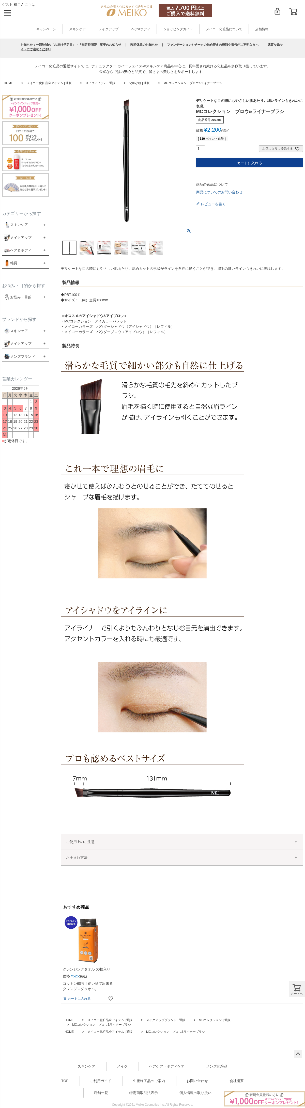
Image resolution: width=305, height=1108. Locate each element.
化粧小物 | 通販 (139, 83)
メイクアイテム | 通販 (100, 83)
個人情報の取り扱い (195, 1093)
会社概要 (237, 1081)
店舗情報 (261, 29)
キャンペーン (46, 29)
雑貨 (13, 263)
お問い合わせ (197, 1081)
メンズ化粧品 (216, 1066)
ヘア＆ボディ (21, 250)
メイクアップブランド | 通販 (165, 1020)
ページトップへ (298, 1054)
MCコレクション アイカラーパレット (95, 321)
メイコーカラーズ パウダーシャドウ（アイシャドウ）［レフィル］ (119, 326)
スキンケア (77, 29)
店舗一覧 (101, 1093)
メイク (122, 1066)
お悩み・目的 (18, 297)
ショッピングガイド (178, 29)
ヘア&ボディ (140, 29)
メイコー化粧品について (224, 29)
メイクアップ (108, 29)
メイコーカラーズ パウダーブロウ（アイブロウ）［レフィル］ (115, 332)
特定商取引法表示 (143, 1093)
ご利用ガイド (100, 1081)
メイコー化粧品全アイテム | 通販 (49, 83)
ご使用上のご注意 (80, 842)
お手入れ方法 (76, 857)
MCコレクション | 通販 (215, 1020)
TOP (65, 1081)
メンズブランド (22, 356)
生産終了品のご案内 (149, 1081)
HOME (8, 83)
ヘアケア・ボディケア (167, 1066)
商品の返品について (212, 184)
